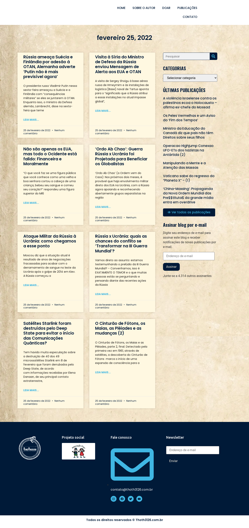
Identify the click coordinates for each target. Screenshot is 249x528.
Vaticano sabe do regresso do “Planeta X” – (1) (189, 178)
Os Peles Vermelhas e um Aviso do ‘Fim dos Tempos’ (189, 117)
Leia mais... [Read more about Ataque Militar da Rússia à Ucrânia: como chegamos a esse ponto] (31, 285)
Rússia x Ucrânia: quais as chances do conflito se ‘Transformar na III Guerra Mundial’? (121, 243)
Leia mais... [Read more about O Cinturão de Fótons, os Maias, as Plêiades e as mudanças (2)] (103, 372)
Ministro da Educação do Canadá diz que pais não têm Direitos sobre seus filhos (188, 133)
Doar (166, 8)
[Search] (213, 56)
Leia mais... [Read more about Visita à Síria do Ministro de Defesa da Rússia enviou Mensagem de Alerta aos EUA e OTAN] (103, 111)
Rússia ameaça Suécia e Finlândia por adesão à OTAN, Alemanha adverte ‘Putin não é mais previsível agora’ (49, 66)
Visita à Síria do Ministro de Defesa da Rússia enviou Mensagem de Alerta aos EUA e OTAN (119, 64)
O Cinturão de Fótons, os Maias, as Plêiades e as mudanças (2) (120, 328)
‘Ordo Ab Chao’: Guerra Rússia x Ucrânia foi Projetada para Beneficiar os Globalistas (121, 156)
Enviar (173, 461)
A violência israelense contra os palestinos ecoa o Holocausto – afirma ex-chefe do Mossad (190, 103)
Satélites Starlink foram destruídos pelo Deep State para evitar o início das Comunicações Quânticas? (48, 333)
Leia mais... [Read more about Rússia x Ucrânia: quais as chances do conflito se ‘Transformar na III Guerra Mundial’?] (103, 294)
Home (121, 8)
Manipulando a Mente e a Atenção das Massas (184, 165)
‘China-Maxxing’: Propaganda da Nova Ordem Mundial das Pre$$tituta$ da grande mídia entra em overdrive (188, 195)
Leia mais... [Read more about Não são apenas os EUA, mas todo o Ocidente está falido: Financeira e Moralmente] (31, 203)
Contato (190, 17)
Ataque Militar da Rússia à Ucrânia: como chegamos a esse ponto (49, 241)
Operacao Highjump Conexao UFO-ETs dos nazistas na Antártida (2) (188, 150)
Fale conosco (121, 437)
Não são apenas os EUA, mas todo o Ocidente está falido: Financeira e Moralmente (50, 156)
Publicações (187, 8)
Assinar (171, 267)
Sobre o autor (143, 8)
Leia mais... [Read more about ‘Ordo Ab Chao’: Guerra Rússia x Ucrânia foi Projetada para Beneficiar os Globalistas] (103, 207)
